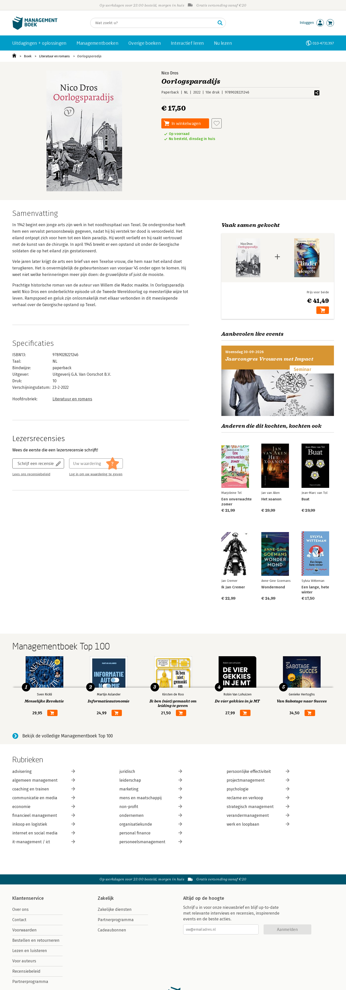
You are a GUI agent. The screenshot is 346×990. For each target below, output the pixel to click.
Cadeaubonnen (112, 930)
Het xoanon (271, 499)
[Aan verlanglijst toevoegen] (217, 123)
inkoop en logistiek (43, 824)
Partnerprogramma (30, 981)
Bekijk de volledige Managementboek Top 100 (67, 736)
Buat (305, 499)
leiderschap (150, 780)
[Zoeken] (153, 23)
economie (43, 806)
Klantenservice (28, 898)
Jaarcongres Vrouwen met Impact (269, 359)
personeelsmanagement (150, 841)
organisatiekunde (150, 824)
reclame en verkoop (258, 797)
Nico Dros (169, 73)
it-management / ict (43, 841)
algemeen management (43, 780)
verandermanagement (258, 815)
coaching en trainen (43, 789)
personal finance (150, 833)
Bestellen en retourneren (36, 940)
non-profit (150, 806)
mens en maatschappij (150, 797)
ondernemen (150, 815)
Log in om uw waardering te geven (95, 474)
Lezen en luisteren (29, 950)
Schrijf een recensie (36, 463)
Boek (27, 56)
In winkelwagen (186, 123)
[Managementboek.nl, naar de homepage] (35, 28)
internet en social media (43, 833)
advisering (43, 771)
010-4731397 (323, 43)
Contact (19, 919)
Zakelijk (106, 898)
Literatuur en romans (54, 56)
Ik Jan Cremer (233, 587)
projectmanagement (258, 780)
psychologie (258, 789)
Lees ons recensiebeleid (31, 474)
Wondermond (273, 587)
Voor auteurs (24, 961)
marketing (150, 789)
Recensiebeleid (26, 971)
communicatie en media (43, 797)
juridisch (150, 771)
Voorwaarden (24, 930)
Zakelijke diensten (115, 909)
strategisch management (258, 806)
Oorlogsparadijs (89, 56)
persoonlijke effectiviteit (258, 771)
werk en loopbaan (258, 824)
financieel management (43, 815)
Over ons (20, 909)
